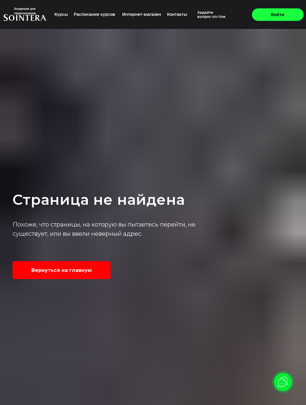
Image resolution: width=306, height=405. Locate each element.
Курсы (61, 14)
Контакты (177, 14)
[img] (232, 14)
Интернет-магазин (141, 14)
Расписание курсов (94, 14)
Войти (277, 14)
